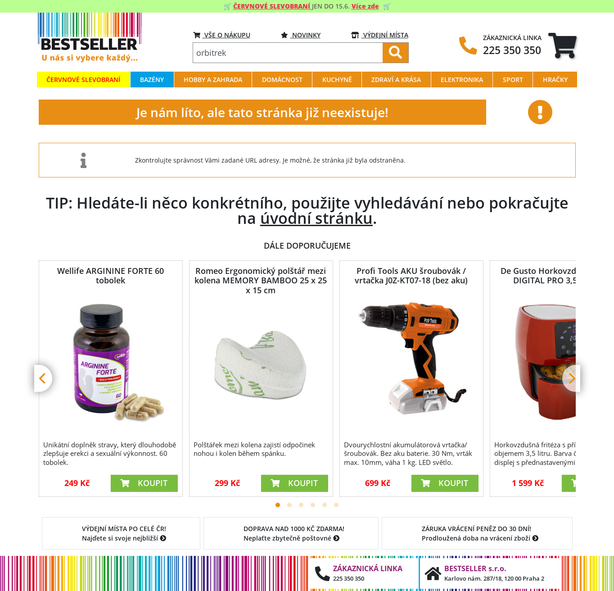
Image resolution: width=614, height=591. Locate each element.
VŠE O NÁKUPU (221, 35)
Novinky (301, 35)
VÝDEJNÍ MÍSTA (379, 35)
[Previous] (43, 378)
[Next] (571, 378)
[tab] (562, 45)
